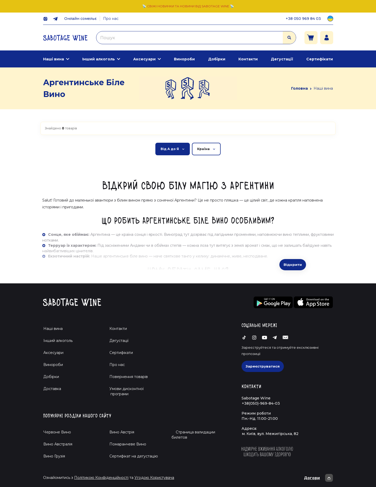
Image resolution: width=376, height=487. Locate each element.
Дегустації (282, 59)
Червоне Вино (57, 432)
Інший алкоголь (98, 59)
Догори (318, 478)
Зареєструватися (263, 366)
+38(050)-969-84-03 (261, 403)
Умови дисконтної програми (124, 391)
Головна (299, 88)
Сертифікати (319, 59)
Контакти (248, 59)
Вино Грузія (54, 456)
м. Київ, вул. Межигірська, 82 (270, 433)
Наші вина (53, 59)
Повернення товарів (128, 376)
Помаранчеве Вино (127, 444)
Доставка (52, 388)
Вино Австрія (121, 432)
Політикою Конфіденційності (101, 477)
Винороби (184, 59)
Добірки (216, 59)
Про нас (111, 18)
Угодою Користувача (154, 477)
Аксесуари (144, 59)
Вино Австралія (57, 444)
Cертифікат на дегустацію (133, 456)
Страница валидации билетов (193, 435)
